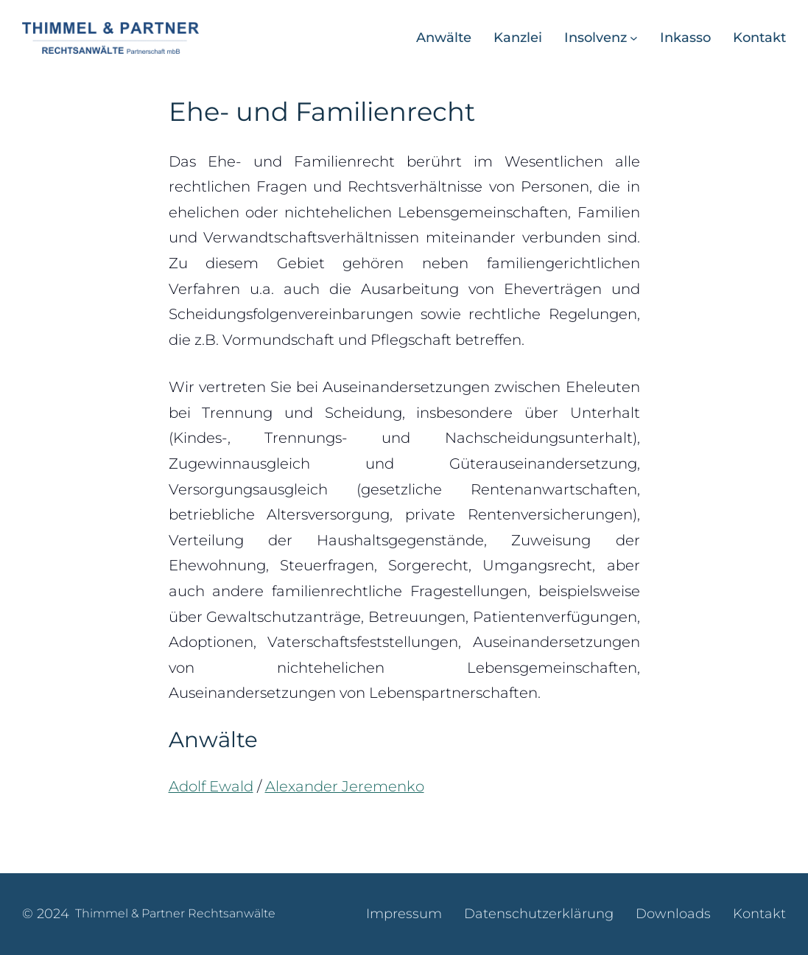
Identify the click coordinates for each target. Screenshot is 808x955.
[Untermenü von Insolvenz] (634, 38)
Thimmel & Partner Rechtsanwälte (175, 913)
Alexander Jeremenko (344, 786)
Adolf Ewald (211, 786)
